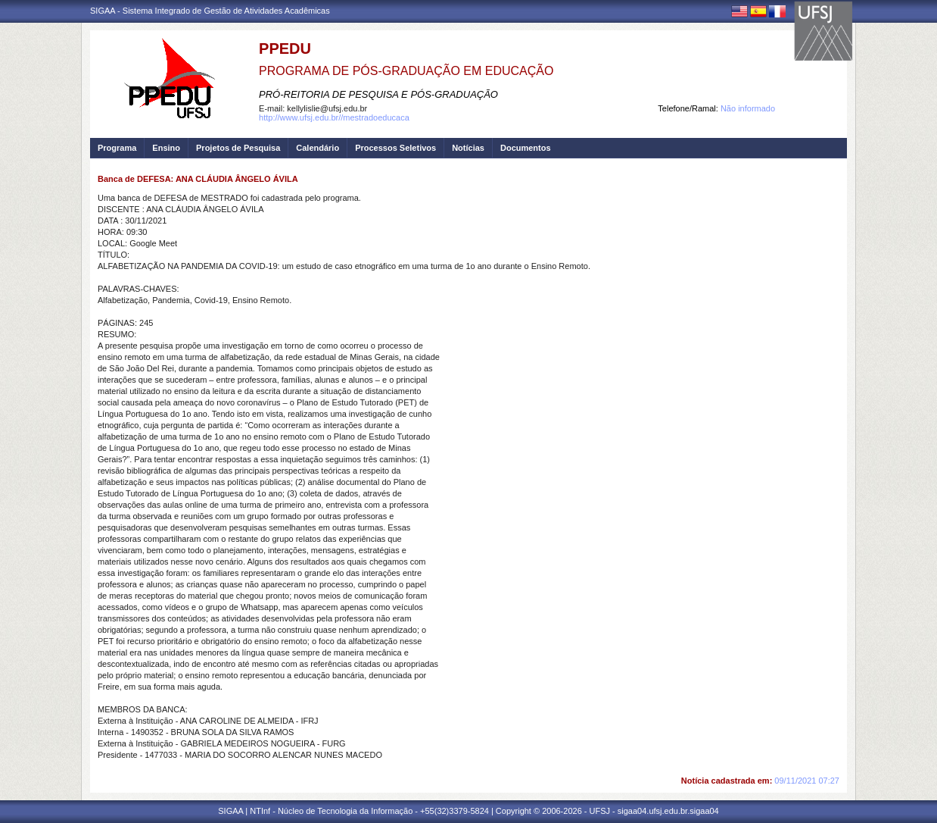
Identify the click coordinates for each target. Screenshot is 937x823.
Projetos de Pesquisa (238, 147)
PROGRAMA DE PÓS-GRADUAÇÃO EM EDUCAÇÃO (406, 70)
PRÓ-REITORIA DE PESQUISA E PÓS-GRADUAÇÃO (378, 94)
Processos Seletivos (395, 147)
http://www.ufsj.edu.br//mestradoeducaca (334, 117)
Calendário (317, 147)
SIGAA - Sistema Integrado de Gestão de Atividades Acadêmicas (210, 10)
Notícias (468, 147)
